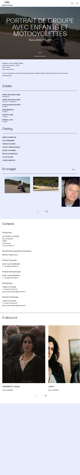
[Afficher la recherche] (72, 3)
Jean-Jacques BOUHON (11, 105)
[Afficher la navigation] (76, 3)
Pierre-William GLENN (11, 95)
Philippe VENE (7, 115)
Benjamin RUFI (8, 110)
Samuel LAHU (7, 120)
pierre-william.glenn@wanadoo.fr (14, 292)
